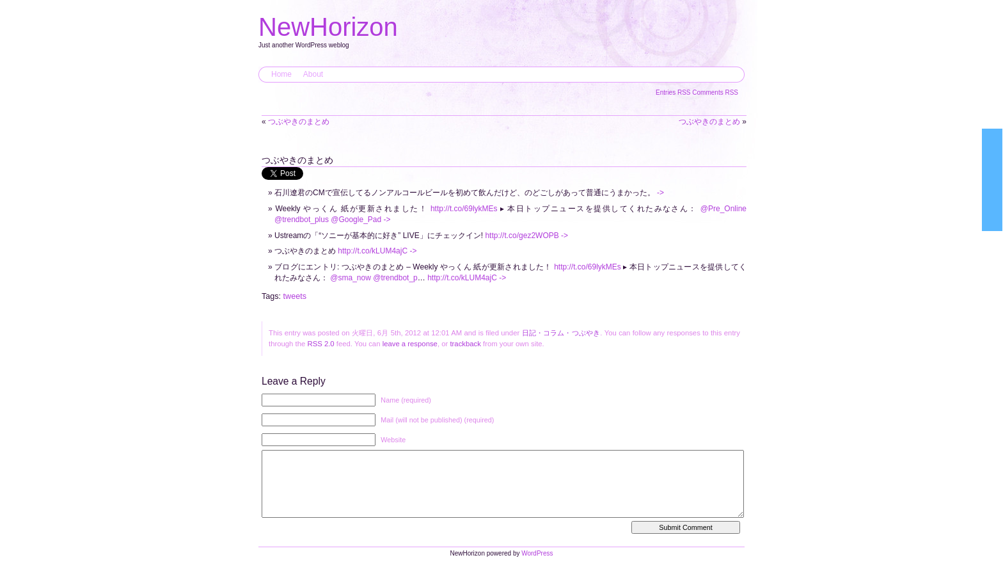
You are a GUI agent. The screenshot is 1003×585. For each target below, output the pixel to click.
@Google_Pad (356, 219)
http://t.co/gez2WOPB (521, 235)
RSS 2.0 (320, 344)
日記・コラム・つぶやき (561, 333)
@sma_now (350, 277)
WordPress (537, 566)
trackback (465, 344)
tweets (294, 296)
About (313, 74)
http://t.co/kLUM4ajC (372, 250)
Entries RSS (674, 92)
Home (281, 74)
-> (660, 192)
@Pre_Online (723, 208)
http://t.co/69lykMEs (464, 208)
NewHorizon (328, 27)
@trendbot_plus (301, 219)
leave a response (410, 344)
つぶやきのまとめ (298, 121)
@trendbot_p (395, 277)
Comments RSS (715, 92)
